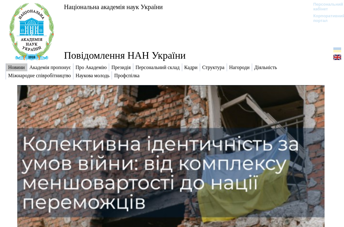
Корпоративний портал (325, 18)
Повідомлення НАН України (125, 55)
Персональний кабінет (325, 6)
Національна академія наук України (113, 6)
